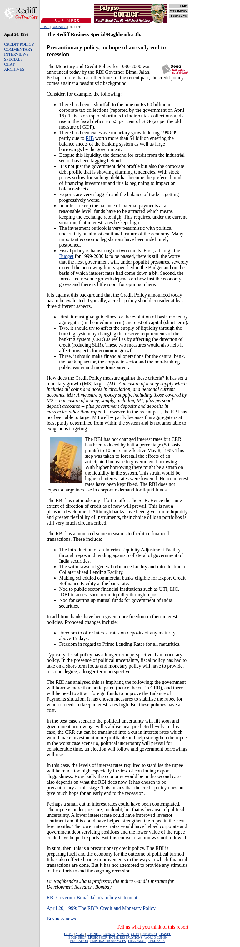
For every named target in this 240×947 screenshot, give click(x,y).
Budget (66, 256)
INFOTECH (149, 934)
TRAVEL (165, 934)
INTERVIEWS (16, 54)
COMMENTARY (18, 49)
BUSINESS (59, 27)
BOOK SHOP (77, 937)
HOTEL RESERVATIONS (125, 937)
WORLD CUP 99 (155, 937)
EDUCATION (79, 941)
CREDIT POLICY (19, 44)
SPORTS (109, 934)
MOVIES (123, 934)
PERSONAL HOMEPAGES (108, 941)
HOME (44, 27)
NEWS (80, 934)
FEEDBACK (156, 941)
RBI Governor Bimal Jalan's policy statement (92, 897)
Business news (61, 918)
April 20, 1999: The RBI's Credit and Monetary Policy (101, 908)
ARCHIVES (14, 69)
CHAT (9, 64)
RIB (90, 138)
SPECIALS (13, 59)
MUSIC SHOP (97, 937)
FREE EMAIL (137, 941)
